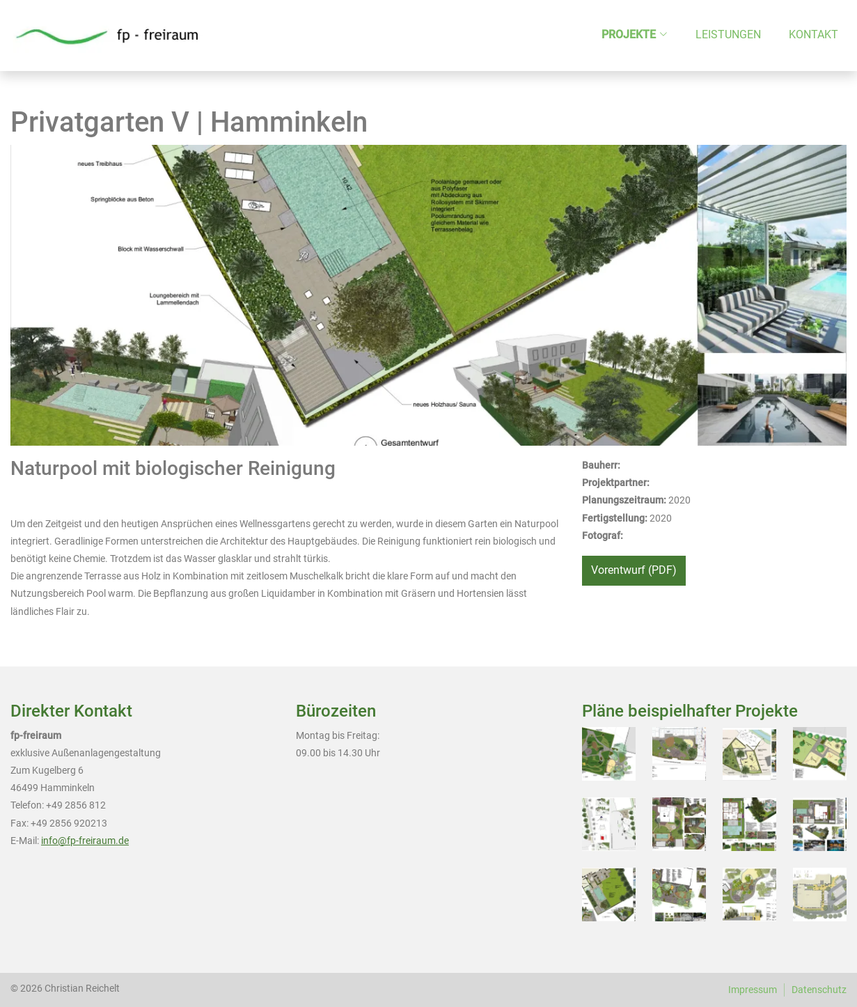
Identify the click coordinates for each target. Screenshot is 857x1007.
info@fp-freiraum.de (85, 840)
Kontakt (813, 34)
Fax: (19, 823)
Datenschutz (819, 989)
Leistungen (728, 34)
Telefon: (27, 805)
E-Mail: (24, 840)
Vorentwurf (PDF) (634, 570)
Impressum (752, 989)
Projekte (629, 34)
